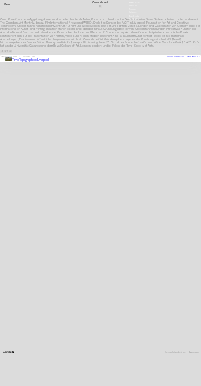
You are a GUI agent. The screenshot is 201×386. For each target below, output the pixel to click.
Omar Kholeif (193, 57)
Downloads (134, 15)
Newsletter (134, 2)
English (133, 19)
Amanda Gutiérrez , (177, 57)
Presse (132, 9)
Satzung (133, 12)
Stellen (133, 6)
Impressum (194, 352)
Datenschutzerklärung (175, 352)
